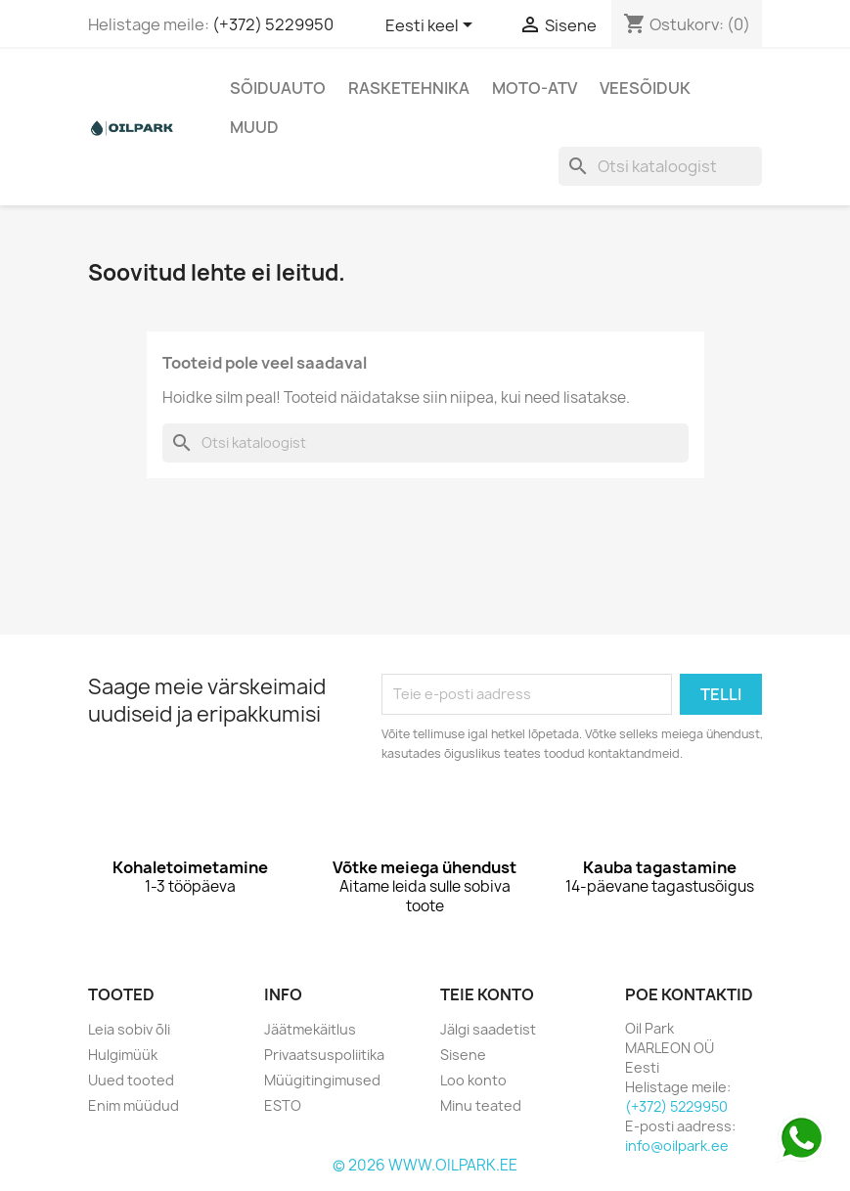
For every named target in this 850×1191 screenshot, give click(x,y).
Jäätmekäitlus (310, 1029)
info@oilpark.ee (677, 1145)
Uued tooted (131, 1080)
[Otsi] (660, 166)
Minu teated (480, 1105)
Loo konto (473, 1080)
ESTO (282, 1105)
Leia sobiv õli (129, 1029)
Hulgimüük (122, 1054)
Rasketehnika (409, 88)
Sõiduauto (278, 88)
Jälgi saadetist (488, 1029)
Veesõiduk (645, 88)
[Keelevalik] (432, 26)
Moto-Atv (534, 88)
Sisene (463, 1054)
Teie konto (487, 994)
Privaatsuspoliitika (324, 1054)
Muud (254, 127)
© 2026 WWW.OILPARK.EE (425, 1165)
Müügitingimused (322, 1080)
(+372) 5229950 (273, 24)
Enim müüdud (133, 1105)
